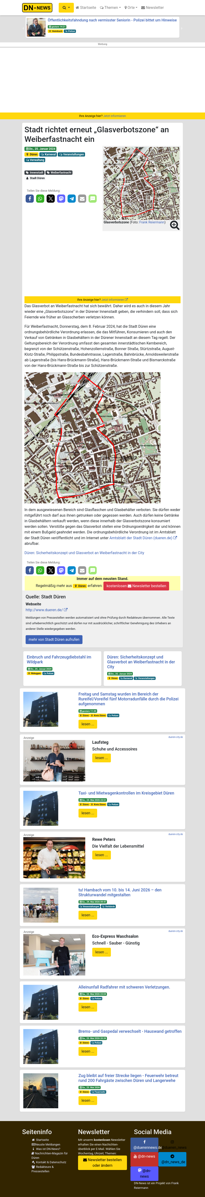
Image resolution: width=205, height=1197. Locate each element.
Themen (109, 7)
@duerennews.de (145, 1145)
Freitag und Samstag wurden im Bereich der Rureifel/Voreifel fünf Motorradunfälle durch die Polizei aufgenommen (129, 699)
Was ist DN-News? (45, 1149)
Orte (130, 7)
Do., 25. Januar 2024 (40, 148)
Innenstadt (34, 172)
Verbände (108, 906)
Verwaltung (35, 160)
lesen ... (88, 724)
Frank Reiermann (151, 222)
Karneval (48, 154)
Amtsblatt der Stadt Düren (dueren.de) (140, 538)
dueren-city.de (175, 737)
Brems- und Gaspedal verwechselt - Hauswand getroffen (130, 1031)
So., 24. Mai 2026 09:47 (92, 901)
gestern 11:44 (87, 711)
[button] (66, 8)
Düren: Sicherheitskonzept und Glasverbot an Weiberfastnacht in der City (84, 553)
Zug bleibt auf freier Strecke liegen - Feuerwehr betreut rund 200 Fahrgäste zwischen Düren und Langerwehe (128, 1078)
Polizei (70, 31)
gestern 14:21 (57, 26)
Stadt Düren (35, 178)
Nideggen (34, 673)
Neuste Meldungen (45, 1144)
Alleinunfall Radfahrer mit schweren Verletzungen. (124, 987)
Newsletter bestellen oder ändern (102, 1163)
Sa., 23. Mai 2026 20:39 (92, 1038)
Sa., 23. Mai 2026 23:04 (92, 994)
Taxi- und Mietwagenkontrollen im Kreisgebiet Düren (126, 793)
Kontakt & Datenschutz (48, 1162)
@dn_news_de (173, 1159)
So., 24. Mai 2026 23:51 (92, 800)
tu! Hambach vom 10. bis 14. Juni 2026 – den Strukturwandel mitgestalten (120, 892)
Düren (31, 154)
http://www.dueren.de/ (44, 610)
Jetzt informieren (114, 116)
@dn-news (144, 1156)
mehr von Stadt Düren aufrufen (54, 639)
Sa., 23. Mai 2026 (89, 1087)
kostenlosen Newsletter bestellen (136, 586)
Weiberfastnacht (58, 172)
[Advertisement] (102, 80)
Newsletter (152, 7)
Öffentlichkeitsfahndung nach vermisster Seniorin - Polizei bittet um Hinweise (112, 20)
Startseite (86, 7)
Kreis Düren (98, 715)
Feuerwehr (98, 1092)
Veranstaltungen (71, 154)
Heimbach (55, 31)
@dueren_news (173, 1145)
